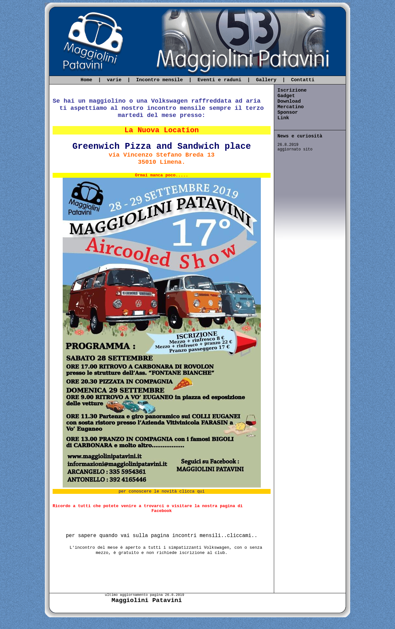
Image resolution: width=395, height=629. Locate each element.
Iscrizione (292, 90)
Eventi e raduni (219, 80)
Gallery (266, 80)
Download (289, 101)
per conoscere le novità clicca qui (162, 491)
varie (114, 80)
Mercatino (290, 107)
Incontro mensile (159, 80)
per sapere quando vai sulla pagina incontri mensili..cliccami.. (162, 536)
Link (283, 118)
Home (86, 80)
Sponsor (287, 112)
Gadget (286, 96)
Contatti (302, 80)
